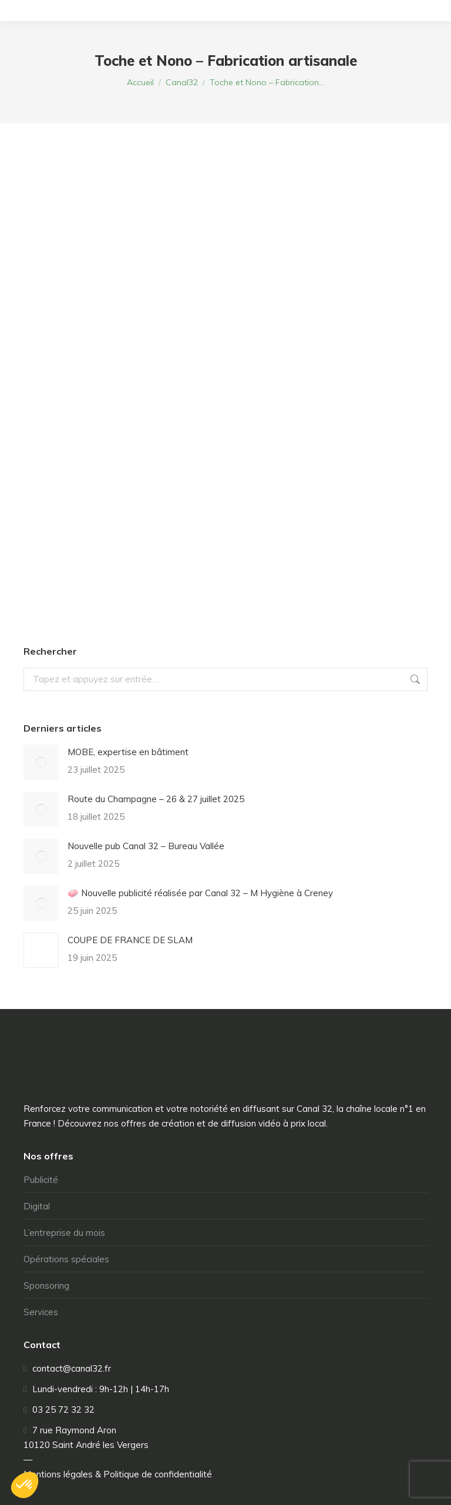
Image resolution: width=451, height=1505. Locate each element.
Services (40, 1312)
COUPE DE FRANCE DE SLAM (130, 940)
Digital (36, 1206)
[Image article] (41, 762)
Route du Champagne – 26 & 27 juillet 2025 (156, 799)
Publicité (40, 1179)
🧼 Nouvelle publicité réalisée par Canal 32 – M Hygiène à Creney (200, 893)
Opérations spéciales (66, 1259)
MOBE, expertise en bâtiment (128, 751)
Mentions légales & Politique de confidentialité (117, 1474)
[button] (25, 1485)
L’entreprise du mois (64, 1232)
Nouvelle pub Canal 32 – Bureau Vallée (146, 846)
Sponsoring (46, 1285)
